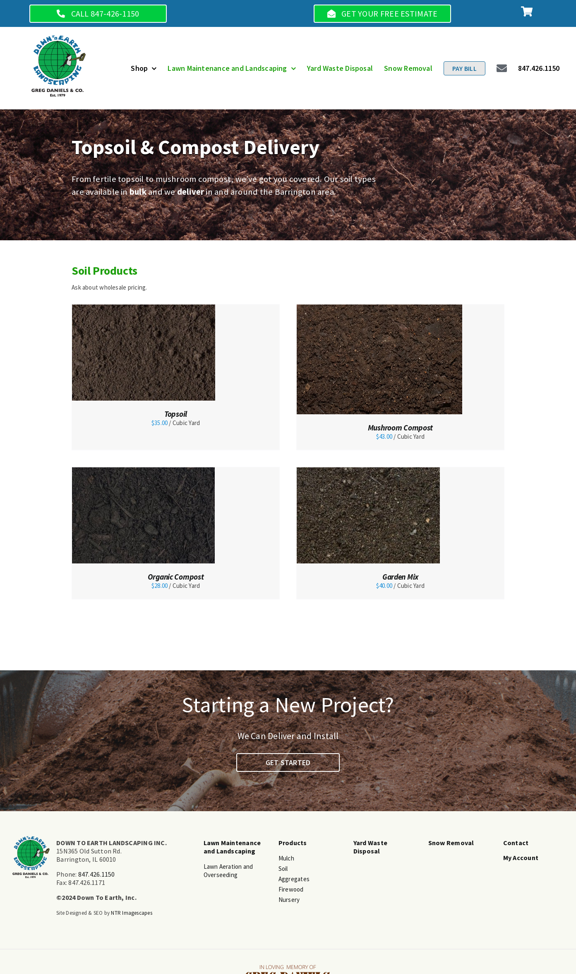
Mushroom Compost (400, 428)
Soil (283, 868)
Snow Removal (451, 843)
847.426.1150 (96, 874)
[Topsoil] (143, 308)
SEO (98, 912)
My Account (520, 857)
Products (292, 843)
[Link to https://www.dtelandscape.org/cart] (527, 11)
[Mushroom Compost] (379, 308)
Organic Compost (176, 577)
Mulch (286, 858)
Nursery (289, 900)
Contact (516, 843)
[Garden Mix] (368, 471)
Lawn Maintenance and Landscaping (232, 847)
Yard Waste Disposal (370, 847)
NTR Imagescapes (131, 912)
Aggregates (294, 879)
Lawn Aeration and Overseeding (228, 871)
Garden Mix (400, 577)
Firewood (291, 889)
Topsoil (175, 414)
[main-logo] (58, 38)
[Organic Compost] (143, 471)
